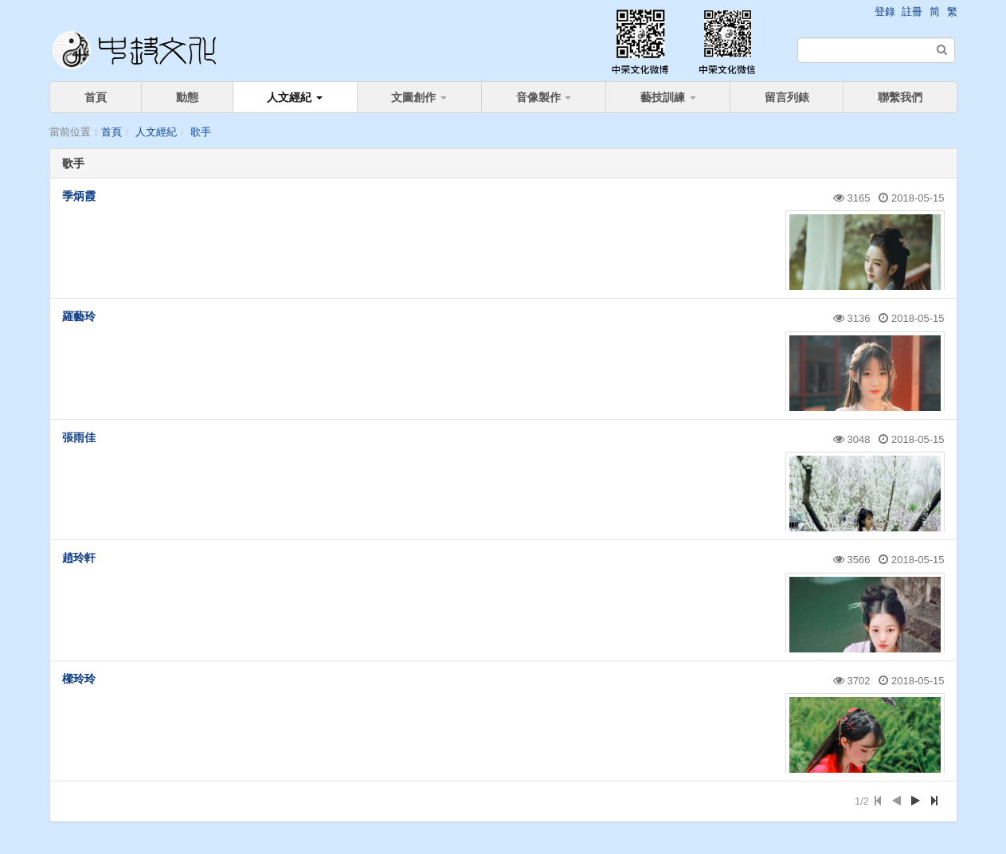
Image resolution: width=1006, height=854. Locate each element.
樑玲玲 (79, 678)
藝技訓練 (668, 97)
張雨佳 (79, 437)
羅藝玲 (79, 316)
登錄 (885, 12)
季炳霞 (79, 196)
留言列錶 (787, 97)
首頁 (95, 97)
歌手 (200, 132)
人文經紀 (295, 97)
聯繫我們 (900, 97)
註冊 (912, 12)
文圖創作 (419, 97)
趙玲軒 (79, 557)
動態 (187, 97)
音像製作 (544, 97)
